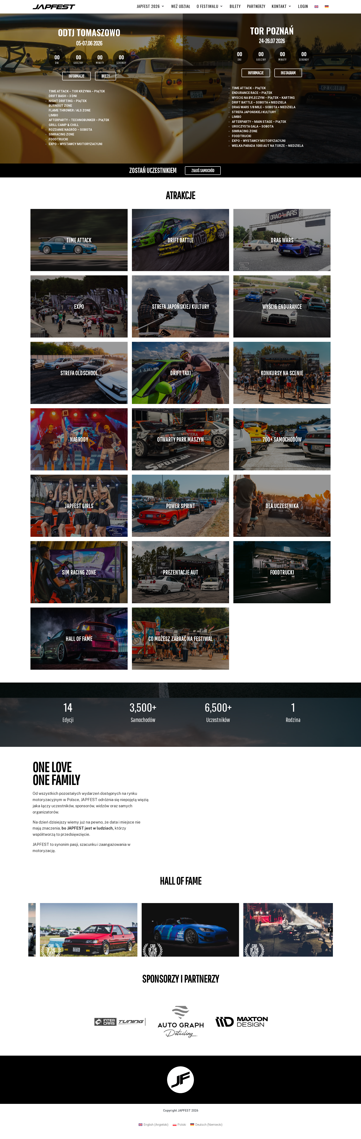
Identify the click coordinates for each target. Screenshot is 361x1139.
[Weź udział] (180, 6)
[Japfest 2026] (150, 6)
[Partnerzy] (256, 6)
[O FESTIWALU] (210, 6)
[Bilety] (235, 6)
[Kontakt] (282, 6)
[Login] (303, 6)
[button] (30, 929)
